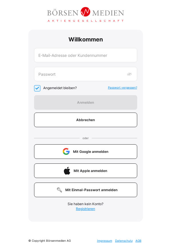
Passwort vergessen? (122, 87)
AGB (138, 240)
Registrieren (85, 209)
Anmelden (85, 102)
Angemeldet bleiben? (60, 88)
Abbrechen (85, 120)
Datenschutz (124, 240)
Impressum (104, 240)
